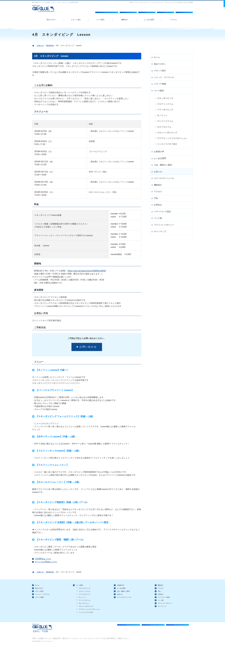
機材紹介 (158, 184)
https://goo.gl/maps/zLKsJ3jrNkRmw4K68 (87, 271)
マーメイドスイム (165, 120)
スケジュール (186, 9)
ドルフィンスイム (165, 103)
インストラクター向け (167, 143)
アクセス (158, 190)
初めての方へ (160, 63)
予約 (156, 197)
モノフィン (162, 114)
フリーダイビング (165, 108)
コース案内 (159, 89)
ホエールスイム (164, 126)
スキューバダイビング (167, 131)
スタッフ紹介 (160, 69)
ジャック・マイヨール (164, 76)
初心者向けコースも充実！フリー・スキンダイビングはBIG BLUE (55, 2)
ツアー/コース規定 (162, 210)
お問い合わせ (88, 346)
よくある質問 (160, 157)
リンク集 (158, 217)
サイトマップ (160, 230)
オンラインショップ (108, 9)
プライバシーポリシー (164, 224)
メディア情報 (160, 83)
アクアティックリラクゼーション (172, 137)
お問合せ (158, 203)
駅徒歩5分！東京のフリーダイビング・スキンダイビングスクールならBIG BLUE (84, 646)
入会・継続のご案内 (163, 164)
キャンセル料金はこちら (46, 562)
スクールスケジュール (164, 177)
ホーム (157, 56)
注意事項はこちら (43, 559)
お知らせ (158, 170)
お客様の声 (159, 150)
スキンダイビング (165, 97)
